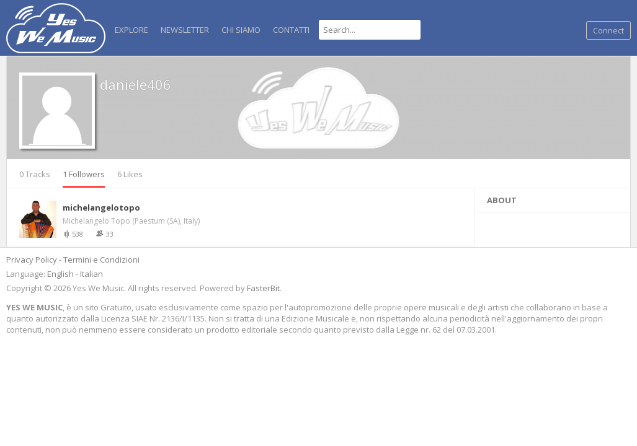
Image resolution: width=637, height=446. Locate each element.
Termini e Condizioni (101, 259)
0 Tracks (34, 174)
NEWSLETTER (185, 29)
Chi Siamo (241, 29)
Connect (608, 30)
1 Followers (84, 174)
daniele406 (135, 84)
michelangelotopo (101, 207)
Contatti (291, 29)
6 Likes (130, 174)
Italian (91, 273)
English (60, 273)
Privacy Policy (31, 259)
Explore (131, 29)
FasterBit (263, 288)
